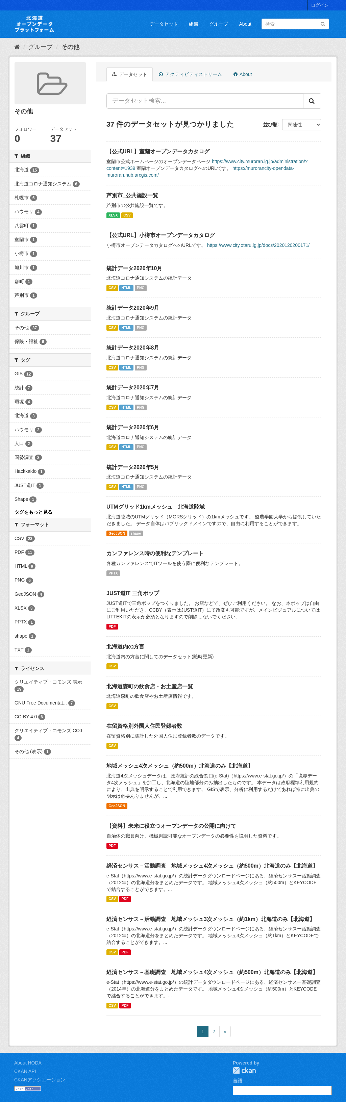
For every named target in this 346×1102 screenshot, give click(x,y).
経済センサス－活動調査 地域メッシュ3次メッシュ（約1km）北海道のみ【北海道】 (210, 919)
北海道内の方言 (125, 646)
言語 (237, 1080)
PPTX (113, 573)
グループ (218, 24)
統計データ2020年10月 (134, 268)
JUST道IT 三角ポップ (132, 593)
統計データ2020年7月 (132, 387)
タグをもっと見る (33, 512)
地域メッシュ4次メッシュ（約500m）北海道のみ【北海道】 (179, 766)
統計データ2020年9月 (132, 308)
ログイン (319, 5)
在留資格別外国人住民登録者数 (144, 726)
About (245, 24)
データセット (164, 24)
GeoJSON (116, 533)
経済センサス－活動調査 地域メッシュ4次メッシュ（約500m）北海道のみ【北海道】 (212, 866)
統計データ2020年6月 (132, 427)
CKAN (244, 1070)
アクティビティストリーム (190, 74)
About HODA (28, 1063)
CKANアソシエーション (39, 1079)
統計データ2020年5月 (132, 467)
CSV (127, 215)
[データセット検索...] (204, 101)
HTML (126, 288)
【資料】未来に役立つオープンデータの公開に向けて (171, 826)
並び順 (270, 124)
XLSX (113, 215)
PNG (141, 288)
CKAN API (25, 1071)
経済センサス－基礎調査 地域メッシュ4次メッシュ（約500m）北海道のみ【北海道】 (212, 972)
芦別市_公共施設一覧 (132, 195)
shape (136, 533)
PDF (112, 626)
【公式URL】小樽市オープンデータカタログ (160, 235)
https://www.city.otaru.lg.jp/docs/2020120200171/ (258, 245)
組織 (193, 24)
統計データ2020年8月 (132, 348)
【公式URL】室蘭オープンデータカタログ (157, 151)
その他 (70, 47)
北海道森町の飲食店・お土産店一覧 (149, 686)
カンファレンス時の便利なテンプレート (155, 553)
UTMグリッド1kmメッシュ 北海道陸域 (155, 507)
